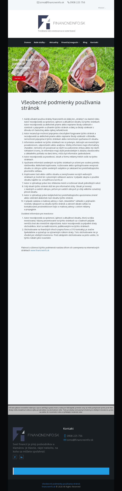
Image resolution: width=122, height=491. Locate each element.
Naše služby (39, 42)
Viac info (17, 78)
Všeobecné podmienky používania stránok (61, 483)
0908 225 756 (76, 2)
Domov (27, 42)
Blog (85, 42)
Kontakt (94, 42)
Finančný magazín (69, 42)
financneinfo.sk (48, 486)
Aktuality (53, 42)
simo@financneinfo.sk (50, 2)
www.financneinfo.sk (40, 250)
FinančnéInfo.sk (61, 471)
